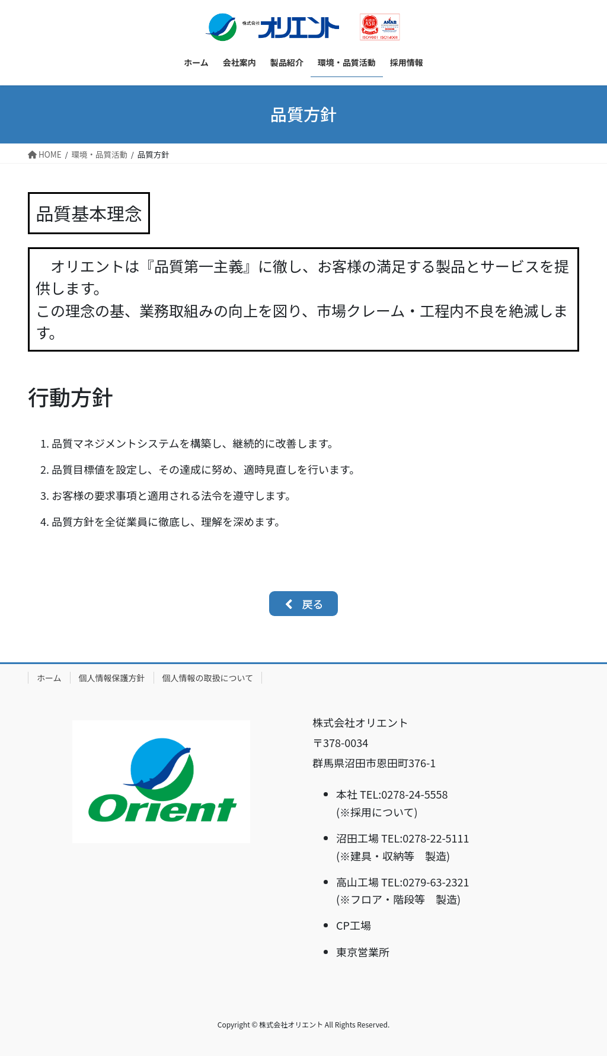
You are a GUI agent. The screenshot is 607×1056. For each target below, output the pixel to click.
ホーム (49, 678)
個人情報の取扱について (208, 678)
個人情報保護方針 (112, 678)
